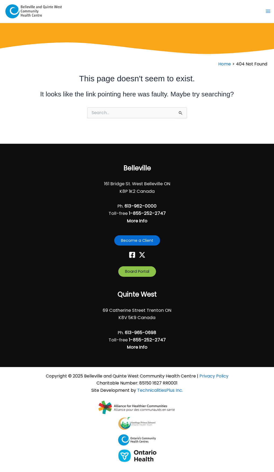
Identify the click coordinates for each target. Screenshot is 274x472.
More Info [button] (137, 221)
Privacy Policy (213, 376)
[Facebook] (132, 254)
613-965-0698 (140, 333)
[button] (137, 240)
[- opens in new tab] (137, 407)
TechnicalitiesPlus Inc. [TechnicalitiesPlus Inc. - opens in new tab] (160, 390)
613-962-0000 (140, 206)
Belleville (137, 168)
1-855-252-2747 (147, 213)
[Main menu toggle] (268, 12)
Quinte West (137, 294)
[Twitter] (142, 254)
